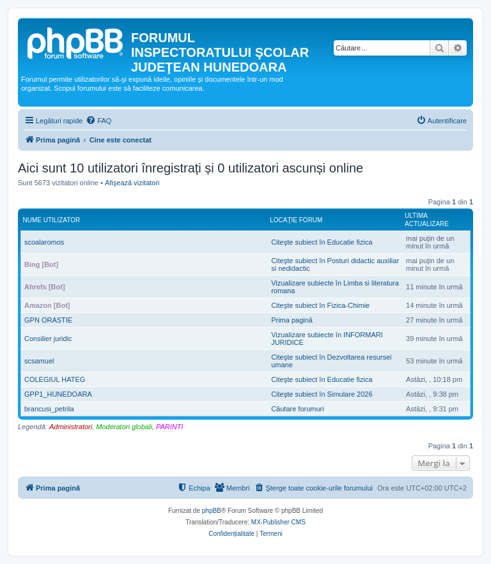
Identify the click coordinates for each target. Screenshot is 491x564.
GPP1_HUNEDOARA (58, 394)
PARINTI (169, 427)
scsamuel (39, 361)
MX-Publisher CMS (278, 522)
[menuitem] (98, 120)
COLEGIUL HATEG (54, 379)
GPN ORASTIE (48, 320)
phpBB (211, 510)
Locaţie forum (296, 220)
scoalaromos (44, 242)
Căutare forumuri (297, 409)
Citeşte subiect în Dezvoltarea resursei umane (331, 361)
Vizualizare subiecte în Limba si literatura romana (335, 286)
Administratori (70, 427)
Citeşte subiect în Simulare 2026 (321, 394)
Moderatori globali (124, 427)
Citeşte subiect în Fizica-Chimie (320, 305)
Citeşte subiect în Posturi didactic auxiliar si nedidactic (335, 264)
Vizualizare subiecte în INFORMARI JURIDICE (327, 338)
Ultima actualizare (427, 219)
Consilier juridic (48, 338)
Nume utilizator (52, 220)
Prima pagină (292, 320)
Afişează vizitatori (132, 183)
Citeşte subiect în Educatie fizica (321, 242)
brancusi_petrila (49, 409)
